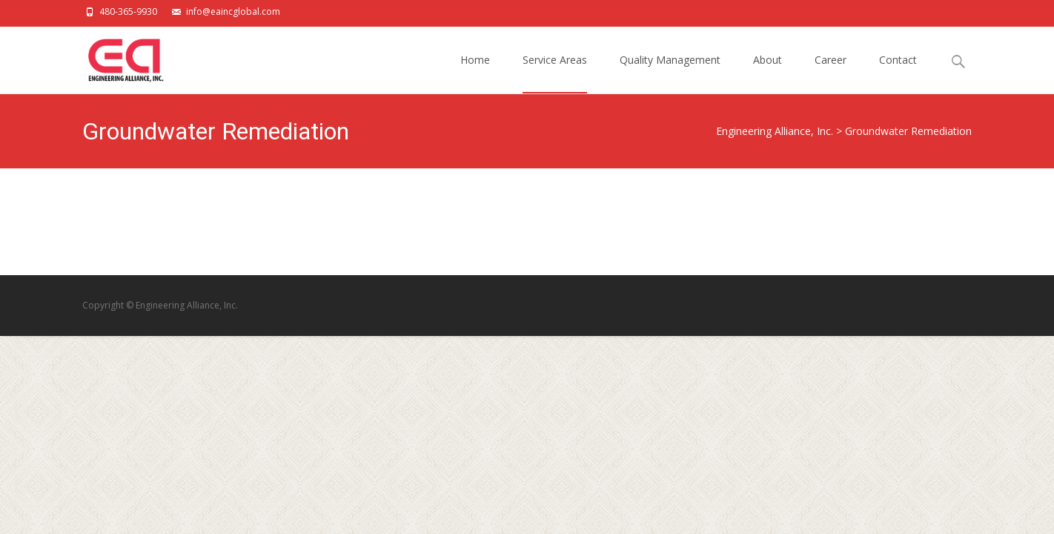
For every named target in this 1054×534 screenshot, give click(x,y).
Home (475, 73)
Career (830, 73)
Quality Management (670, 73)
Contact (898, 73)
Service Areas (555, 73)
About (767, 73)
